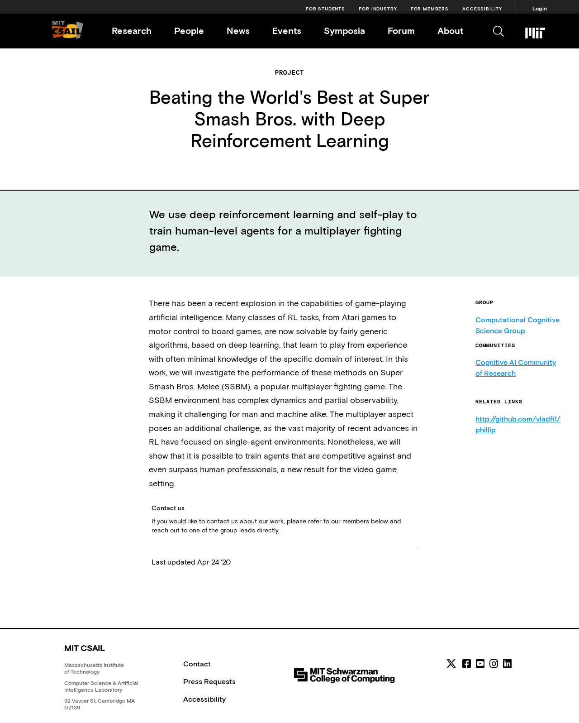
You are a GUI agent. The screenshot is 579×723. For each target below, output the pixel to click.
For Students (325, 8)
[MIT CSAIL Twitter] (452, 665)
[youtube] (480, 664)
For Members (430, 8)
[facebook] (466, 664)
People (189, 30)
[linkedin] (507, 664)
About (450, 30)
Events (286, 30)
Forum (401, 30)
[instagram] (493, 664)
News (238, 30)
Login (539, 8)
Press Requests (209, 681)
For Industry (378, 8)
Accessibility (482, 8)
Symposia (344, 30)
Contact (197, 664)
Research (132, 30)
